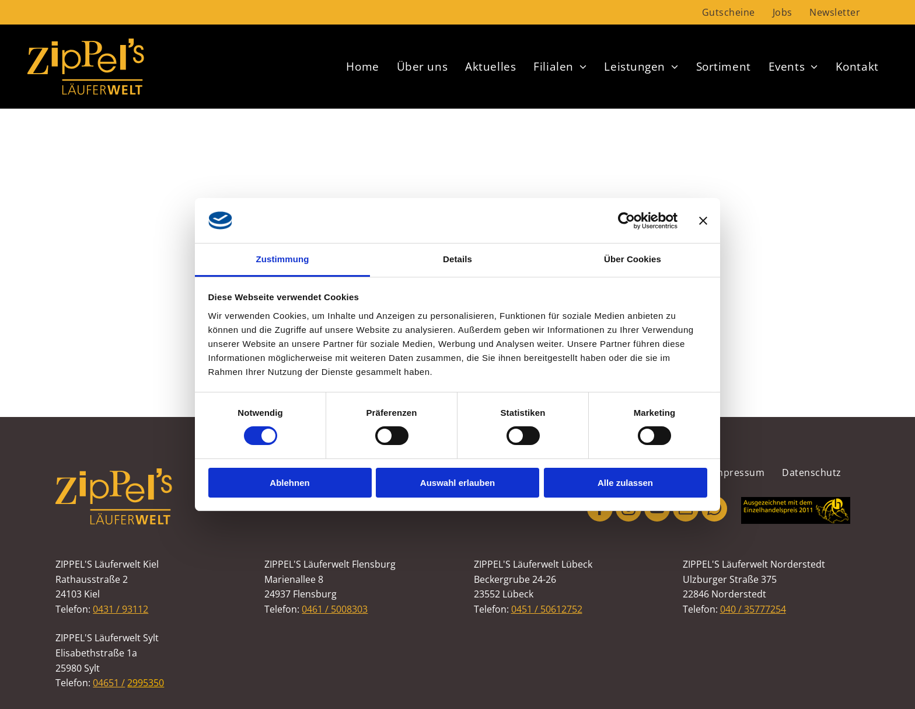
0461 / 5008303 (335, 609)
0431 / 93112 (120, 609)
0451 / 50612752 (546, 609)
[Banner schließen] (703, 220)
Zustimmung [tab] (282, 259)
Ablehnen (289, 483)
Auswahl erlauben (457, 483)
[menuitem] (728, 12)
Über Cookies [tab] (632, 259)
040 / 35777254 (753, 609)
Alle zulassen (625, 483)
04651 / (109, 682)
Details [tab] (457, 259)
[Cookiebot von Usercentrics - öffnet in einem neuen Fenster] (626, 220)
